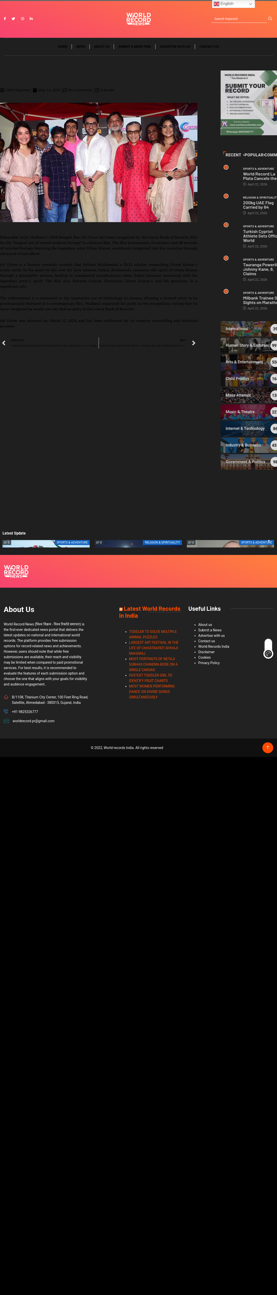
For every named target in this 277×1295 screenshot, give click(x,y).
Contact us (209, 46)
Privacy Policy (209, 663)
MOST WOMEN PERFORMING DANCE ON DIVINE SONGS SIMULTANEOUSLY (152, 691)
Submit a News (210, 630)
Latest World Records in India (149, 612)
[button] (132, 544)
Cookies (204, 657)
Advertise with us (175, 46)
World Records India (213, 646)
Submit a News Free (134, 46)
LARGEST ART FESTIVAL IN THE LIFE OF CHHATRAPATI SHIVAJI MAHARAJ (154, 648)
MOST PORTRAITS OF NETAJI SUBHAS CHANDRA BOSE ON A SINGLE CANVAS (153, 664)
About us (102, 46)
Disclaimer (206, 652)
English (224, 4)
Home (62, 46)
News (80, 46)
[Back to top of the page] (268, 748)
